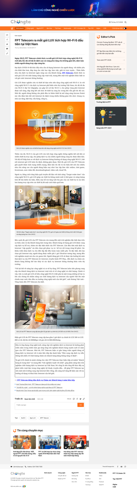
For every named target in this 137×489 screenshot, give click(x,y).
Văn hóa (50, 28)
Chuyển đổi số (62, 473)
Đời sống (74, 476)
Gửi (81, 405)
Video (100, 473)
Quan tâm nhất (29, 399)
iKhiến (87, 473)
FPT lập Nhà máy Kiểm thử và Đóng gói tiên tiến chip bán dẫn (111, 52)
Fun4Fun (88, 476)
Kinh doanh (20, 28)
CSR (106, 28)
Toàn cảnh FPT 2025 (111, 60)
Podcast (101, 479)
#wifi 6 (23, 416)
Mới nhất (40, 399)
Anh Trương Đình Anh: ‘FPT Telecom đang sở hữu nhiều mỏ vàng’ (38, 384)
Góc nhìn (74, 479)
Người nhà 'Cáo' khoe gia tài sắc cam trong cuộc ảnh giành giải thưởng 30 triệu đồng (45, 390)
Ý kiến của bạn (50, 404)
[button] (87, 441)
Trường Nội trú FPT (103, 102)
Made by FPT (62, 476)
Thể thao (59, 28)
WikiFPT (101, 482)
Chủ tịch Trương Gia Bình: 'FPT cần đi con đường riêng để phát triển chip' (111, 43)
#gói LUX (33, 416)
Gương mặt (75, 473)
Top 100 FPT (117, 477)
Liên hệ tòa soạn (17, 464)
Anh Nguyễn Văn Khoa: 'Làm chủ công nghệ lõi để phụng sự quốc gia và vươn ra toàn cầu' (111, 69)
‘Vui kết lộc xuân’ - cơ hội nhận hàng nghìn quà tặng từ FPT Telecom (39, 387)
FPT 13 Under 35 (80, 28)
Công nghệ (30, 28)
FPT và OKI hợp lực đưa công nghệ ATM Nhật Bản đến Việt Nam (49, 451)
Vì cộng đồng (89, 479)
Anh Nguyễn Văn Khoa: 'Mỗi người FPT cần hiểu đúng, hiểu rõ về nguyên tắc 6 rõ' (24, 451)
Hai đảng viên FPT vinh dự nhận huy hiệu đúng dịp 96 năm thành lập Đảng (74, 451)
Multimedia (68, 28)
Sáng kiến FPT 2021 (104, 128)
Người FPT (40, 28)
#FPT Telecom (44, 416)
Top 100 (92, 28)
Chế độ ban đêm (119, 28)
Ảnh (100, 476)
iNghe (100, 28)
